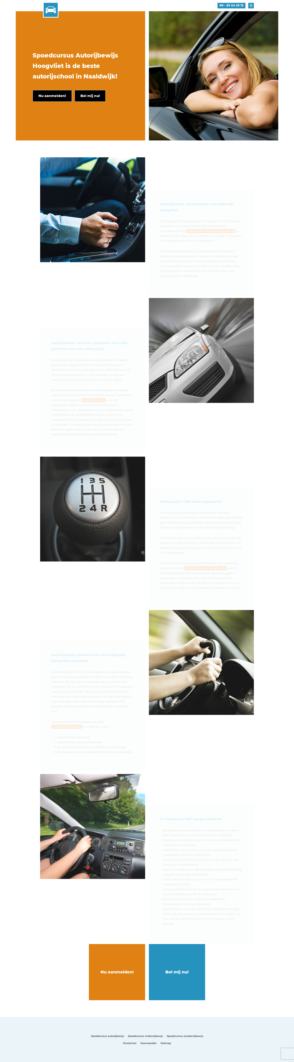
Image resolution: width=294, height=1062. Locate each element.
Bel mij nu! (177, 972)
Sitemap (165, 1043)
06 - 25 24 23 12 (231, 5)
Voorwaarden (148, 1043)
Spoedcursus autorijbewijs (107, 1035)
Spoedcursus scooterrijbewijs (185, 1035)
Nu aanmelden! (117, 972)
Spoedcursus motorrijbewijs (145, 1035)
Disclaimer (129, 1043)
